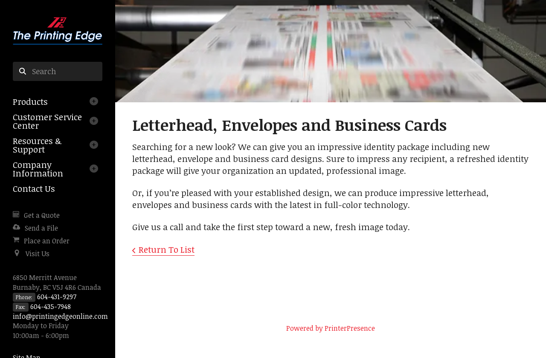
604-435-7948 (50, 306)
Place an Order (47, 240)
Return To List (167, 249)
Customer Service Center (47, 121)
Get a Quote (42, 215)
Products (30, 101)
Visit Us (37, 253)
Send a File (41, 228)
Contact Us (34, 188)
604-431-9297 (56, 296)
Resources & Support (37, 145)
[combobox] (57, 71)
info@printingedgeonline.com (60, 316)
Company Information (38, 169)
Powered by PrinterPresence (330, 328)
